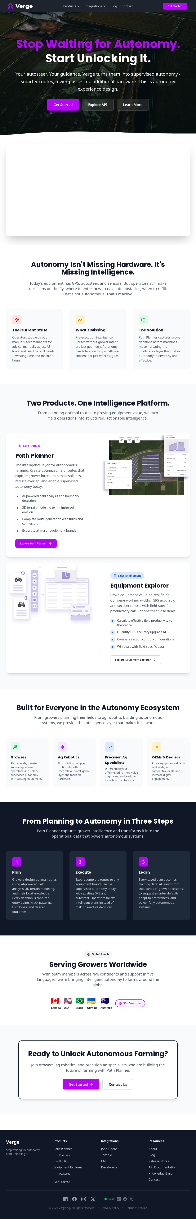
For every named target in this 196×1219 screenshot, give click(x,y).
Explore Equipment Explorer (135, 660)
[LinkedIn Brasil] (119, 1199)
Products (71, 6)
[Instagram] (83, 1199)
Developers (109, 1167)
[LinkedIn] (65, 1199)
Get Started (175, 6)
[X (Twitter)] (93, 1199)
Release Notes (159, 1161)
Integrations (95, 6)
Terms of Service (136, 1208)
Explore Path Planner (36, 543)
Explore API (97, 104)
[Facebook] (74, 1199)
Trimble (106, 1155)
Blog (113, 6)
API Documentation (163, 1167)
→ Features (63, 1155)
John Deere (109, 1149)
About (153, 1149)
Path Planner (63, 1149)
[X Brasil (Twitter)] (131, 1199)
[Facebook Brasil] (125, 1199)
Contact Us (118, 1084)
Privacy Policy (110, 1208)
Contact (127, 6)
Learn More (132, 104)
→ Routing (62, 1161)
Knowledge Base (160, 1173)
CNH (104, 1161)
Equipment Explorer (68, 1167)
